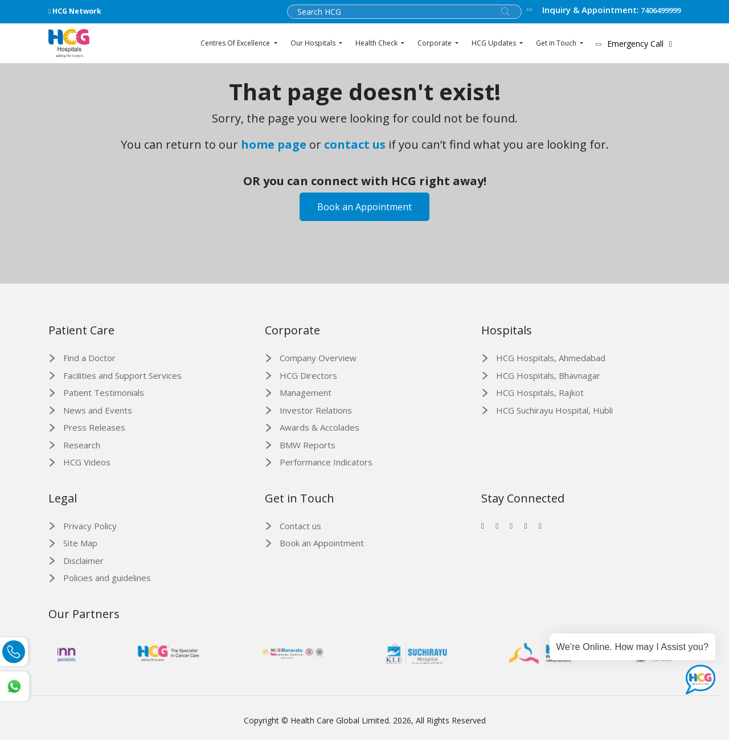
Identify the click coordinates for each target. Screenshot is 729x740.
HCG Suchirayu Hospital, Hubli (554, 410)
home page (273, 144)
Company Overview (318, 357)
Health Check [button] (377, 43)
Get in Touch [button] (557, 43)
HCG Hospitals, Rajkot (540, 392)
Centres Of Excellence (236, 43)
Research (81, 445)
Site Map (80, 543)
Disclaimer (83, 560)
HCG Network (74, 11)
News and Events (97, 410)
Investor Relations (316, 410)
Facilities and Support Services (122, 375)
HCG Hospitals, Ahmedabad (550, 357)
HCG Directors (308, 375)
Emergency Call (635, 43)
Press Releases (94, 427)
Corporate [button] (435, 43)
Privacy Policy (90, 526)
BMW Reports (307, 445)
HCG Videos (86, 462)
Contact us (300, 526)
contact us (355, 144)
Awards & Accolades (319, 427)
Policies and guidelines (107, 577)
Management (305, 392)
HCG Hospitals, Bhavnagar (548, 375)
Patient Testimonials (103, 392)
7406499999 (603, 10)
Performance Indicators (326, 462)
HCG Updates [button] (495, 43)
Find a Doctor (89, 357)
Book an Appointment (364, 207)
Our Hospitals (313, 43)
